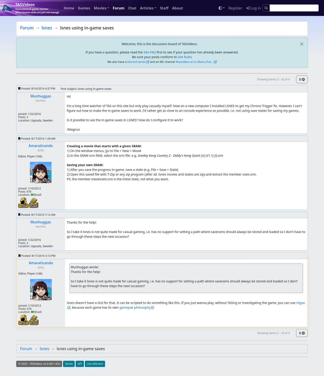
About (177, 8)
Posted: (36, 88)
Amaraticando (41, 145)
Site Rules (185, 57)
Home (69, 8)
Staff (164, 8)
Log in (253, 8)
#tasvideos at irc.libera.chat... (194, 62)
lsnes (47, 28)
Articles (147, 8)
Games (84, 8)
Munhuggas (40, 96)
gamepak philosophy (135, 307)
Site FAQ (150, 52)
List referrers (95, 364)
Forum (118, 8)
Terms (69, 364)
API (80, 364)
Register (235, 8)
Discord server (136, 62)
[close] (301, 44)
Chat (132, 8)
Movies (100, 8)
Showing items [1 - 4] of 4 (273, 79)
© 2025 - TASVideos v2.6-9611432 (39, 364)
